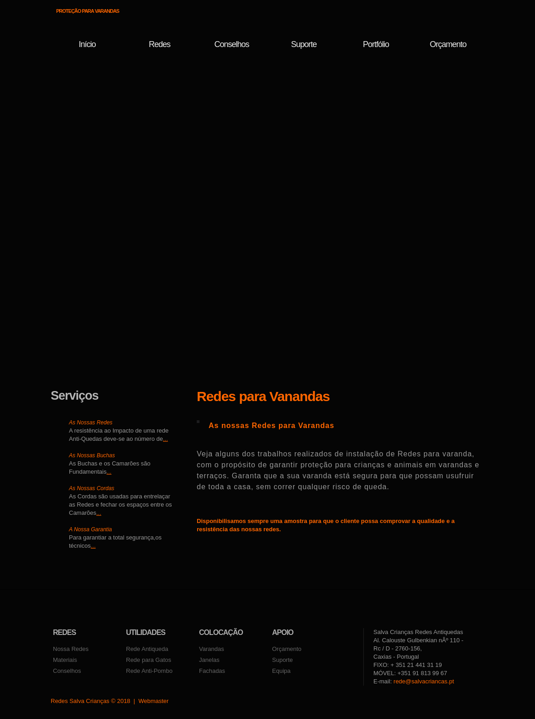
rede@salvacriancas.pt (423, 681)
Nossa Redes (71, 648)
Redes (159, 44)
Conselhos (67, 670)
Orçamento (448, 44)
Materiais (65, 659)
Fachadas (212, 670)
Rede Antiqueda (147, 648)
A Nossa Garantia (90, 529)
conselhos (231, 44)
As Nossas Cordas (91, 488)
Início (87, 44)
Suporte (303, 44)
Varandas (211, 648)
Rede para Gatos (148, 659)
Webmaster (153, 701)
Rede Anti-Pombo (149, 670)
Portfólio (376, 44)
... (165, 438)
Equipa (281, 670)
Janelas (209, 659)
